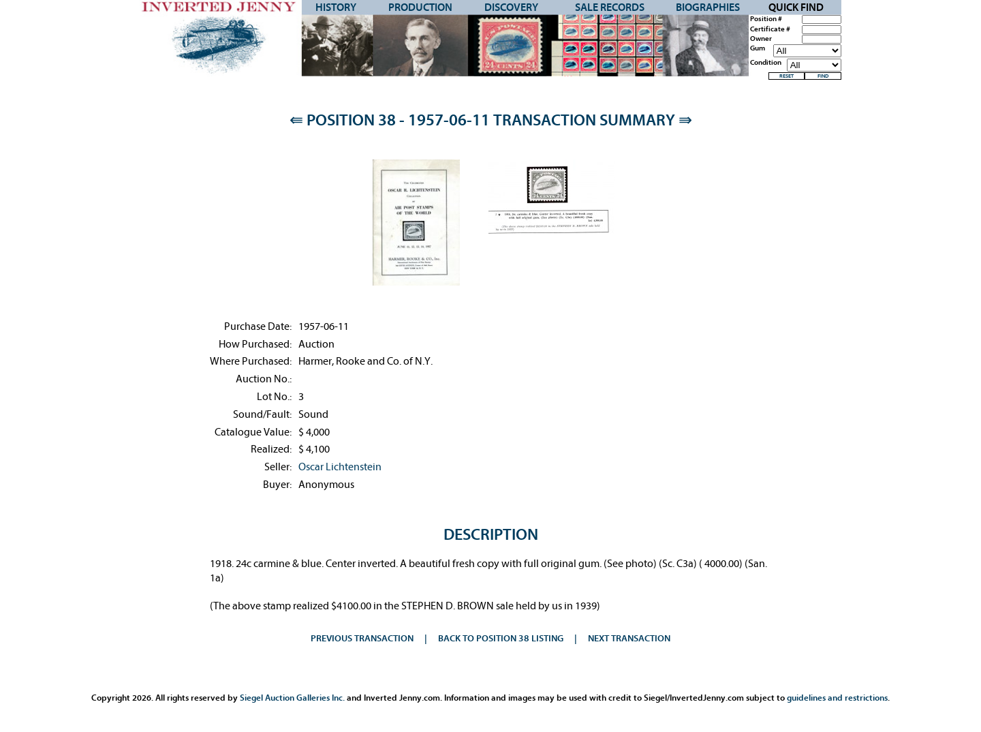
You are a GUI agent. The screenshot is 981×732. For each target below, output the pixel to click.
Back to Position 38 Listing (500, 638)
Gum (757, 48)
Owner (761, 39)
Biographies (708, 7)
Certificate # (770, 29)
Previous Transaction (362, 638)
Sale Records (609, 7)
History (335, 7)
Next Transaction (629, 638)
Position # (766, 19)
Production (420, 7)
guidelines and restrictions (837, 697)
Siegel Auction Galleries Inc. (292, 697)
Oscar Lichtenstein (340, 467)
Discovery (511, 7)
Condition (765, 63)
